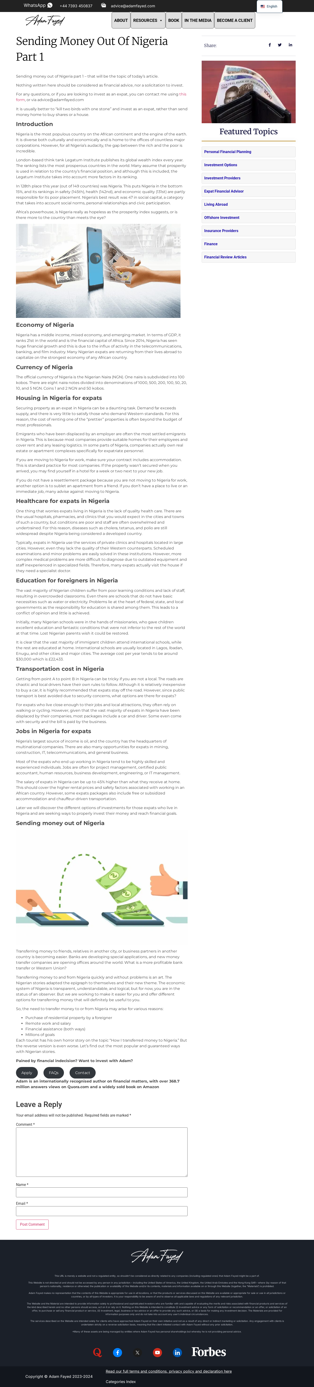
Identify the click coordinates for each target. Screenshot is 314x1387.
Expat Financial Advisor (224, 191)
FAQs (54, 1073)
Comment (25, 1124)
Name (22, 1185)
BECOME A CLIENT (235, 20)
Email (22, 1203)
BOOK (173, 20)
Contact (82, 1073)
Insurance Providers (221, 231)
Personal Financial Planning (227, 152)
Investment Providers (222, 178)
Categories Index (121, 1381)
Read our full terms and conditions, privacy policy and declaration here (169, 1371)
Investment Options (220, 165)
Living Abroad (216, 204)
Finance (211, 244)
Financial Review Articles (225, 257)
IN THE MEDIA (198, 20)
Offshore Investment (221, 217)
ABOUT (121, 20)
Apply (26, 1073)
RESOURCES (148, 20)
